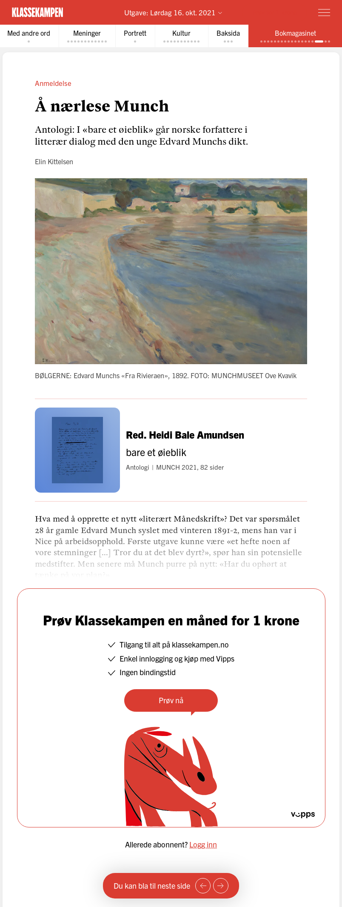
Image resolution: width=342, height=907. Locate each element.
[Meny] (324, 12)
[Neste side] (220, 885)
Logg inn (203, 844)
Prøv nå (171, 700)
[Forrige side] (203, 885)
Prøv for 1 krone (274, 12)
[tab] (87, 36)
